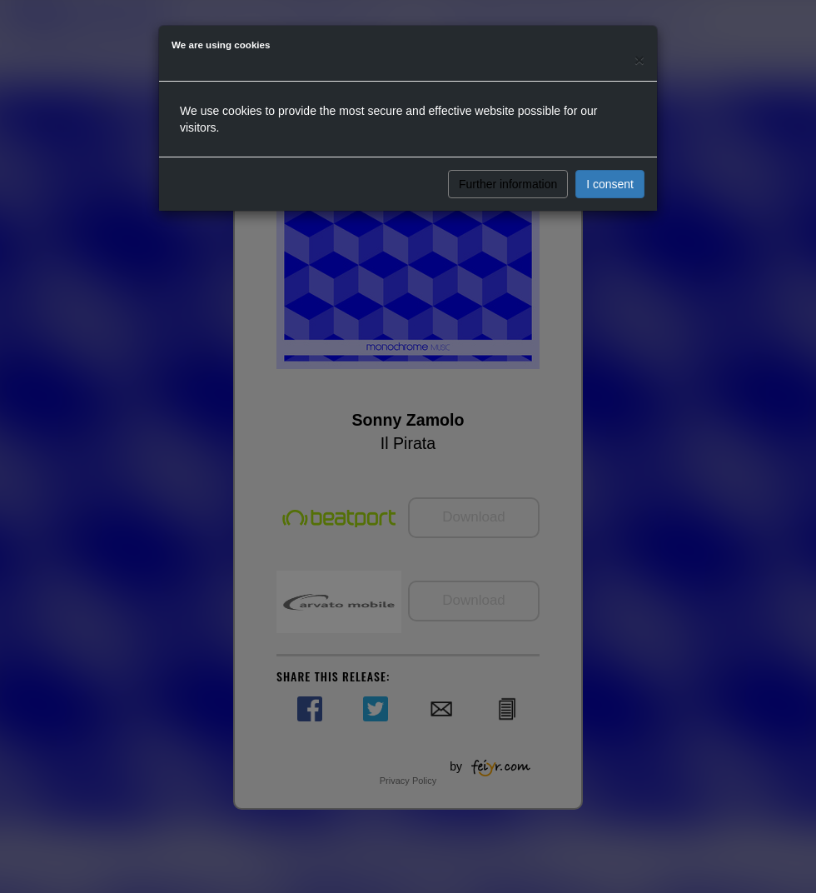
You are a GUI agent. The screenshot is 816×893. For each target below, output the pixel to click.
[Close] (639, 59)
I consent (610, 184)
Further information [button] (508, 184)
